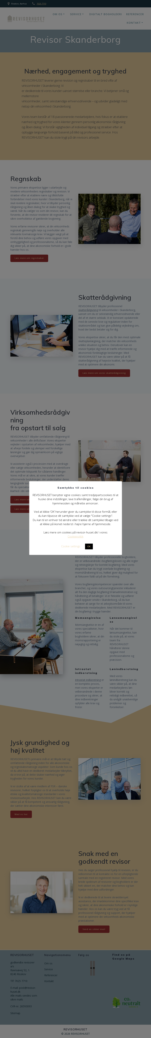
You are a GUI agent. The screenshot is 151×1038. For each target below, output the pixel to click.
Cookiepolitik (75, 536)
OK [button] (89, 546)
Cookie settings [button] (70, 546)
